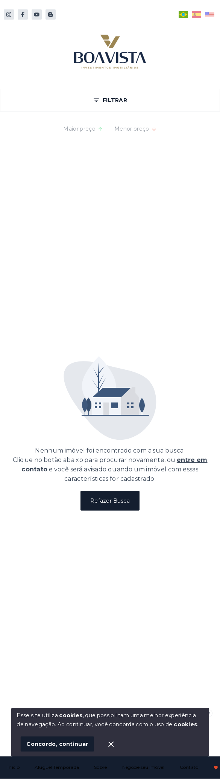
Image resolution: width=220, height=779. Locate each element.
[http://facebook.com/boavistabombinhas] (23, 14)
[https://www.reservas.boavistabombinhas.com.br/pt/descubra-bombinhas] (51, 14)
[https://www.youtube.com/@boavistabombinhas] (37, 14)
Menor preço (135, 128)
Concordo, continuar (57, 744)
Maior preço (83, 128)
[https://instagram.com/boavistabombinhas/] (9, 14)
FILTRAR (110, 100)
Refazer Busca (110, 500)
